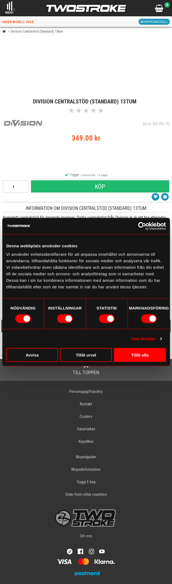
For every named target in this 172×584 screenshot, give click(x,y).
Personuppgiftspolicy (86, 391)
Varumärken (86, 429)
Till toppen (86, 369)
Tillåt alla (140, 355)
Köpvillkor (86, 441)
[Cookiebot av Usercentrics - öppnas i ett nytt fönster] (142, 226)
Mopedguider (86, 457)
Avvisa (32, 355)
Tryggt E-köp (86, 482)
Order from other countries (86, 494)
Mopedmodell (154, 21)
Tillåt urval (86, 355)
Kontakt (86, 404)
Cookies (86, 416)
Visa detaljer (143, 338)
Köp (100, 186)
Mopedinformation (86, 469)
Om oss (86, 536)
